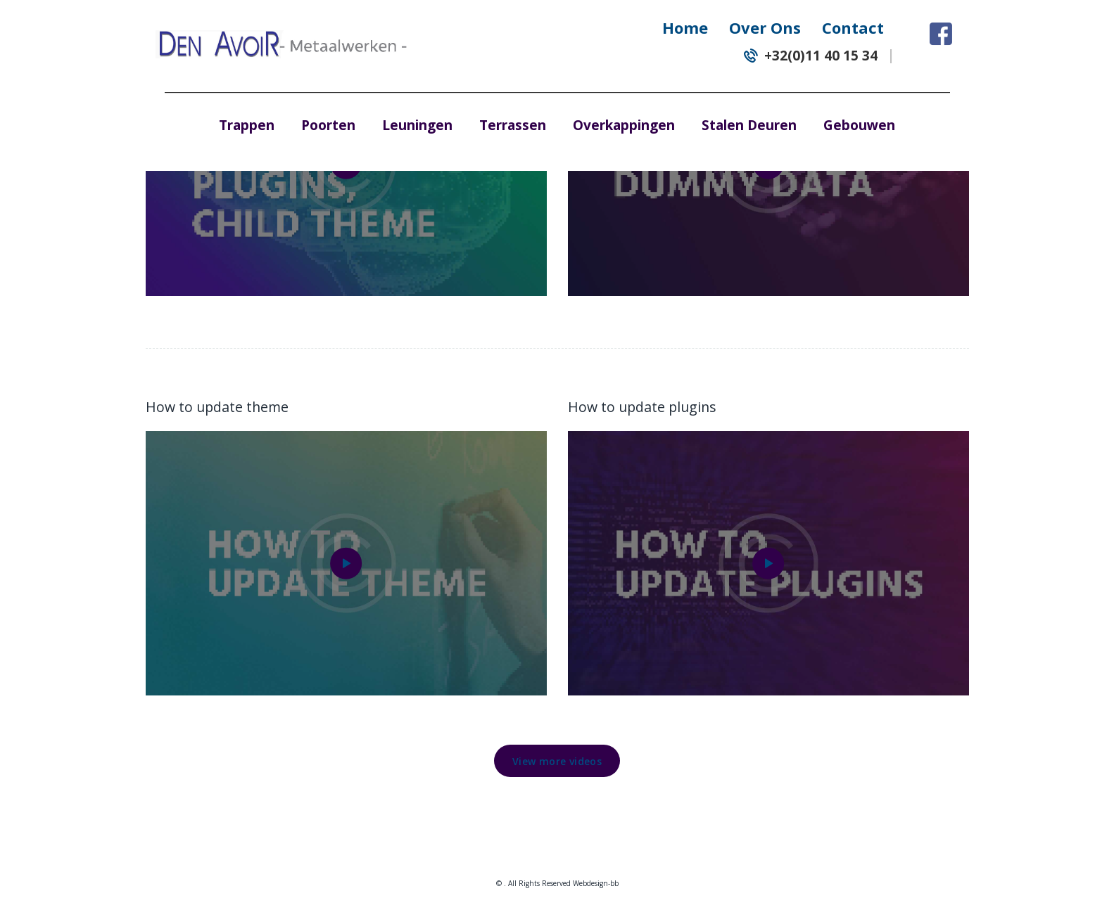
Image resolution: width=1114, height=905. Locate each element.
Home (685, 27)
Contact (853, 27)
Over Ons (765, 27)
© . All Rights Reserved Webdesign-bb (557, 883)
